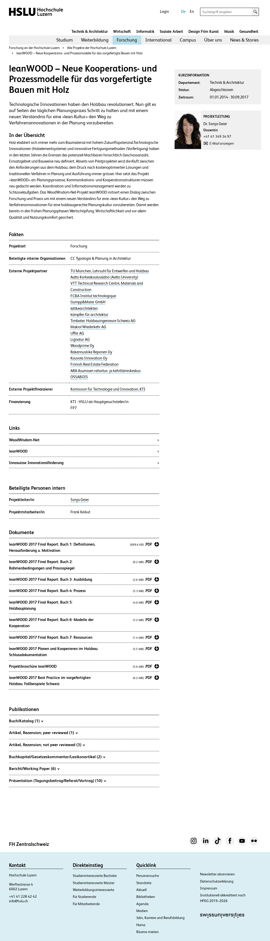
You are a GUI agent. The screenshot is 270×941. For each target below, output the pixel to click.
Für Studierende (84, 897)
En (192, 11)
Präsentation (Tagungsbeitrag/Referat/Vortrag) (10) (57, 780)
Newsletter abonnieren (217, 874)
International (158, 40)
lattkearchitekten (84, 308)
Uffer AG (77, 333)
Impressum (208, 888)
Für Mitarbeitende (86, 904)
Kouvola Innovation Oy (88, 358)
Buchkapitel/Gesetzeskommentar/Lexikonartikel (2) (57, 756)
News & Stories (244, 40)
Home (140, 925)
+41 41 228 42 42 (23, 896)
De (183, 11)
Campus (188, 40)
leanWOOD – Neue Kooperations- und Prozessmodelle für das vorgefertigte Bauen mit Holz (79, 53)
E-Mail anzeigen (222, 143)
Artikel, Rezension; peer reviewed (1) (43, 732)
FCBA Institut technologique (93, 296)
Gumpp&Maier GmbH (87, 302)
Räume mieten (147, 932)
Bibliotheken (145, 897)
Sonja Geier (79, 500)
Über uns (213, 40)
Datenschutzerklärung (216, 881)
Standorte (143, 883)
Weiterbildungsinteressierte (93, 890)
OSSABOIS (79, 377)
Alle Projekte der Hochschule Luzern (91, 48)
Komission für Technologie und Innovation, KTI (107, 389)
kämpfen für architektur (89, 315)
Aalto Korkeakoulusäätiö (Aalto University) (104, 277)
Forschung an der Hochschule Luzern (34, 48)
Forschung (127, 40)
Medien (142, 911)
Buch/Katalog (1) (26, 720)
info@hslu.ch (18, 901)
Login (164, 11)
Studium (64, 40)
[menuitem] (64, 40)
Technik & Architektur (89, 31)
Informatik (145, 31)
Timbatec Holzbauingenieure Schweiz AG (103, 321)
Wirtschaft (122, 31)
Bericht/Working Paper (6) (34, 768)
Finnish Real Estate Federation (94, 364)
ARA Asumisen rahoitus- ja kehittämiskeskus (105, 371)
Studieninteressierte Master (93, 883)
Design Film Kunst (203, 31)
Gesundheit (248, 31)
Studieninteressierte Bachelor (95, 876)
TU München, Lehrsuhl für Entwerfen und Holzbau (109, 271)
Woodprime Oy (82, 346)
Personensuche (147, 876)
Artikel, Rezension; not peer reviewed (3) (47, 744)
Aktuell (141, 890)
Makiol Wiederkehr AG (88, 327)
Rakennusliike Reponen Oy (91, 352)
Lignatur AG (80, 339)
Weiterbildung (95, 40)
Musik (229, 31)
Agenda (142, 904)
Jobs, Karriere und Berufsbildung (160, 918)
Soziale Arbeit (171, 31)
